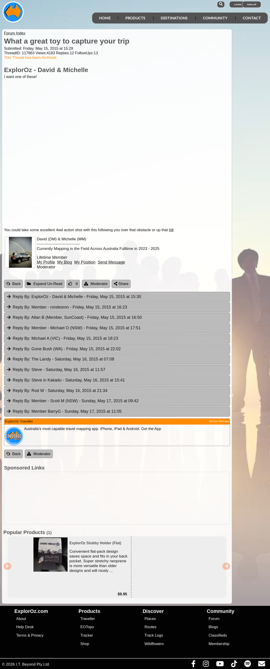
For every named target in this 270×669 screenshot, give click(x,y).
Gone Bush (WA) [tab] (63, 349)
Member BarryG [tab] (64, 411)
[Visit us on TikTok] (234, 665)
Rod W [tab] (56, 391)
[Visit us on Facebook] (193, 665)
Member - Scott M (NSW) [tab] (72, 401)
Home (105, 18)
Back (13, 284)
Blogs (213, 627)
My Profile (46, 262)
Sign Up (251, 4)
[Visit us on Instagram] (205, 665)
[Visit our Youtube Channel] (219, 665)
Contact (252, 18)
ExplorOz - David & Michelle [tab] (73, 297)
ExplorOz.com (31, 611)
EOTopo (87, 627)
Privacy (37, 635)
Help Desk (25, 627)
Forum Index (14, 33)
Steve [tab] (55, 370)
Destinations (174, 18)
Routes (150, 627)
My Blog (64, 262)
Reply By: (21, 296)
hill (171, 230)
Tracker (86, 635)
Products (135, 18)
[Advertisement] (137, 498)
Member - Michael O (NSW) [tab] (73, 328)
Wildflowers (154, 644)
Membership (219, 644)
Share (121, 284)
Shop (84, 644)
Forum (214, 619)
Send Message (111, 262)
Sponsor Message (219, 421)
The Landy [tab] (60, 359)
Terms (21, 635)
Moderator (96, 284)
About (21, 619)
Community (215, 18)
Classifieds (218, 635)
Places (150, 619)
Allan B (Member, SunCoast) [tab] (74, 317)
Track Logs (153, 635)
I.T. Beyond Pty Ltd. (33, 664)
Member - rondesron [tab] (66, 307)
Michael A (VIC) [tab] (62, 338)
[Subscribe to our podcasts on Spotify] (247, 665)
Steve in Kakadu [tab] (65, 380)
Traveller (87, 619)
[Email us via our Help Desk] (261, 665)
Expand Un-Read (45, 284)
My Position (85, 262)
